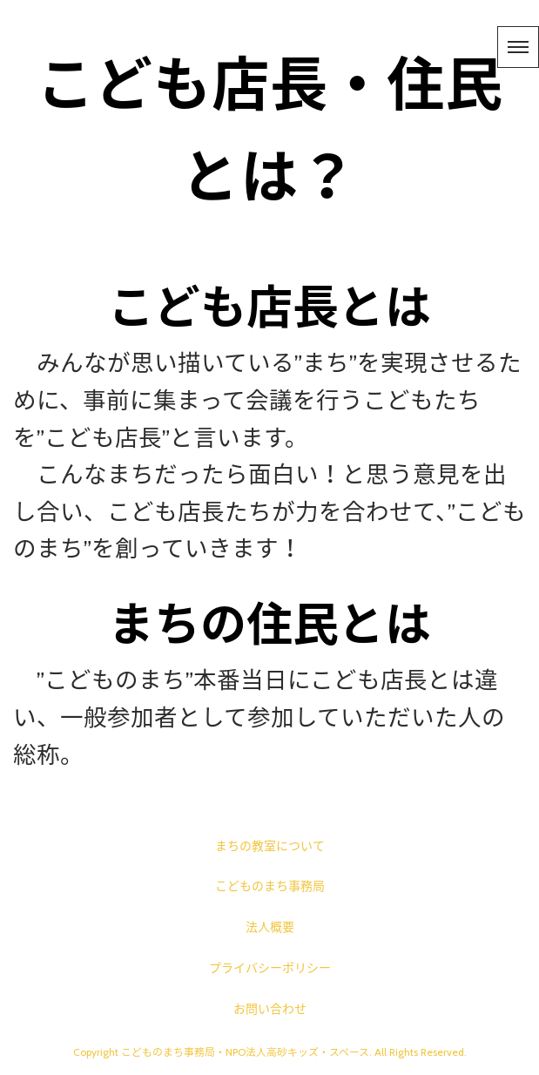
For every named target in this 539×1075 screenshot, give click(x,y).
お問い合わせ (270, 1009)
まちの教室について (270, 846)
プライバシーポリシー (270, 968)
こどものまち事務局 (270, 886)
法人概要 (270, 927)
